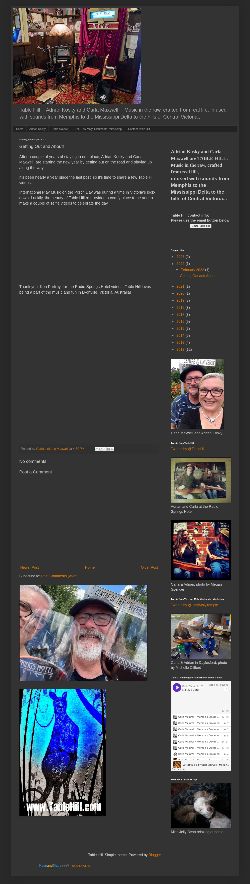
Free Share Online (80, 865)
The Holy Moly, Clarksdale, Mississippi (98, 129)
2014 (180, 336)
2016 (180, 322)
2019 (180, 300)
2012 (180, 349)
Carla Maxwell (60, 129)
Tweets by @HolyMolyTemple (194, 605)
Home (20, 129)
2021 (180, 286)
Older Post (149, 567)
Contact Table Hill (139, 129)
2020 (180, 293)
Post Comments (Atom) (60, 576)
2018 (180, 308)
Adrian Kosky (37, 129)
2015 (180, 329)
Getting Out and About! (198, 276)
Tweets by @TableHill (188, 449)
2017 (180, 315)
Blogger (155, 855)
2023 (180, 257)
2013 (180, 342)
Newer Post (29, 567)
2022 (180, 264)
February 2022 (193, 270)
